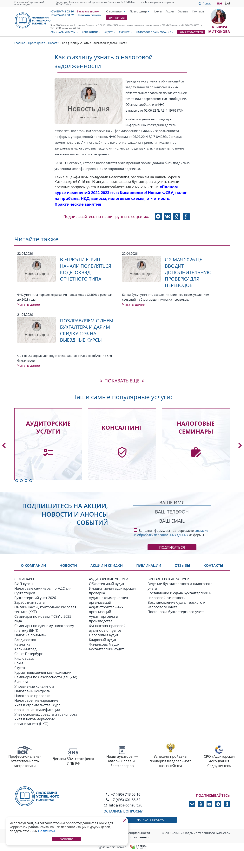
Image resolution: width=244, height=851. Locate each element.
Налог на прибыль (30, 635)
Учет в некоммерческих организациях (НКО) (34, 721)
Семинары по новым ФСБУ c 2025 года (42, 618)
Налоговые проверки (32, 695)
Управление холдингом (34, 686)
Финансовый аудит (105, 644)
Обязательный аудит (106, 583)
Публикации (148, 565)
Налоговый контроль (32, 691)
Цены (158, 11)
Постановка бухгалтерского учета (176, 611)
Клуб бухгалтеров (191, 32)
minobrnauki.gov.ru (150, 2)
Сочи (18, 663)
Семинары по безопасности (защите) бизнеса (45, 679)
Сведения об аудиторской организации (29, 3)
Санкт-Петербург (28, 653)
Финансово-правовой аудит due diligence (107, 628)
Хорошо (66, 839)
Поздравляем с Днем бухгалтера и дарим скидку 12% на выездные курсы (86, 330)
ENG (219, 3)
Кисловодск (24, 658)
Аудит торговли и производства (103, 618)
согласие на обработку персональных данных (170, 532)
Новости (68, 565)
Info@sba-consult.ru (123, 805)
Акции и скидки (106, 565)
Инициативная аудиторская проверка (112, 590)
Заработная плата (29, 602)
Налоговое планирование (155, 32)
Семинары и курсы (64, 32)
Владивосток (25, 639)
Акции (170, 11)
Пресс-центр (138, 11)
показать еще (122, 380)
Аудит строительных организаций (106, 609)
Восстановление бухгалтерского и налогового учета (176, 604)
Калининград (25, 649)
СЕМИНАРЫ (24, 579)
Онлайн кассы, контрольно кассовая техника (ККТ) (45, 609)
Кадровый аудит (102, 639)
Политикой (46, 831)
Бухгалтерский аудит (106, 649)
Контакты (198, 11)
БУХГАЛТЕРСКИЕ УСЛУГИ (168, 579)
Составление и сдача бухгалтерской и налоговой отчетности (179, 595)
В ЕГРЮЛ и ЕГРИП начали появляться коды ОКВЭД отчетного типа (85, 269)
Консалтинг (91, 32)
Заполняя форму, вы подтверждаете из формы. (170, 532)
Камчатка (22, 644)
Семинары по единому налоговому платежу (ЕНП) (44, 628)
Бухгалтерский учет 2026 (35, 597)
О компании (114, 11)
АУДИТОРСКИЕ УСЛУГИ (108, 579)
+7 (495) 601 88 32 (62, 15)
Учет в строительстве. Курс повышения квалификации (37, 707)
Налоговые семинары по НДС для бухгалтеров (42, 590)
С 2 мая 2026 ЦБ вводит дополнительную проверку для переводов (188, 272)
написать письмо (150, 819)
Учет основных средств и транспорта (45, 714)
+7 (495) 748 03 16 (62, 11)
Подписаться (172, 547)
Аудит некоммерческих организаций (108, 600)
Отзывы (183, 11)
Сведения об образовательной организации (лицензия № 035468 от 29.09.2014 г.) (95, 3)
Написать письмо (89, 15)
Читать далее (28, 304)
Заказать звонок (88, 11)
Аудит (109, 32)
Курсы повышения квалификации (42, 672)
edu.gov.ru (168, 2)
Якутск (19, 667)
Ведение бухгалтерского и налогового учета (180, 586)
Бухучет (125, 32)
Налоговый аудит (103, 635)
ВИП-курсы (117, 17)
